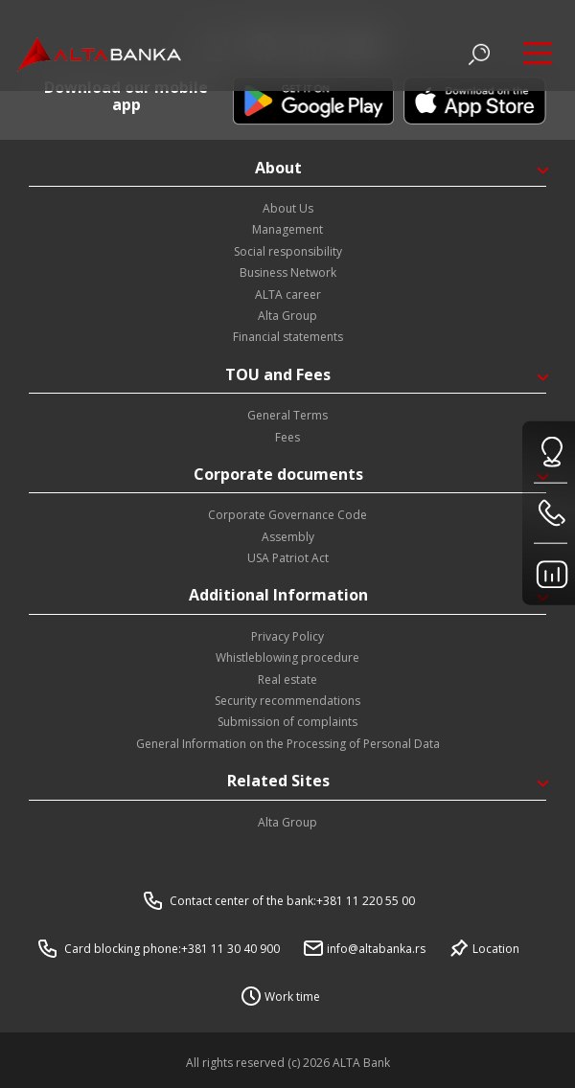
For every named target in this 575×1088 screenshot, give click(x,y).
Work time (292, 996)
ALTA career (288, 294)
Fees (287, 437)
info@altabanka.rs (376, 949)
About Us (288, 208)
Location (495, 949)
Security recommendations (287, 700)
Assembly (288, 537)
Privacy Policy (287, 636)
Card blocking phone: (172, 949)
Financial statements (288, 337)
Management (287, 229)
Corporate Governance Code (287, 515)
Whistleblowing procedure (287, 657)
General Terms (287, 415)
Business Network (288, 272)
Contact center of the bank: (292, 901)
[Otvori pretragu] (479, 54)
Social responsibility (288, 251)
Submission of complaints (287, 722)
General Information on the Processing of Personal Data (288, 744)
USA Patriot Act (288, 558)
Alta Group (287, 315)
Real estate (287, 679)
